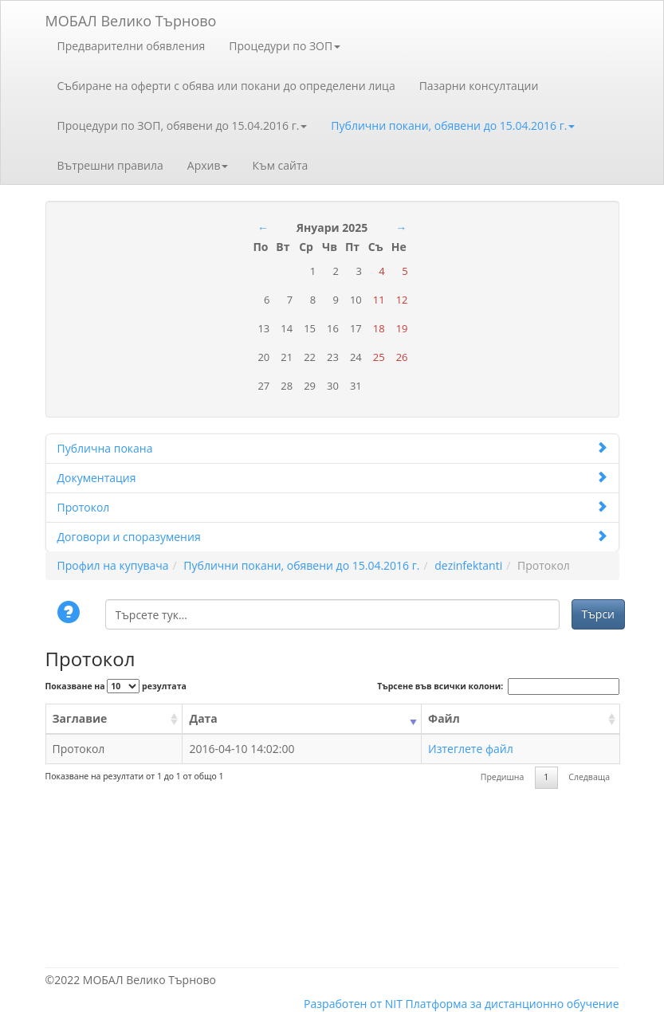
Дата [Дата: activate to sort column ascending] (203, 718)
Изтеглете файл (470, 748)
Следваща (589, 777)
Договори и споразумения (332, 536)
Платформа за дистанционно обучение (512, 1003)
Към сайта (280, 165)
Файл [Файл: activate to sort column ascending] (444, 718)
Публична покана (332, 448)
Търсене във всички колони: (498, 686)
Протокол (332, 507)
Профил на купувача (113, 565)
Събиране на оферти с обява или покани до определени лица (226, 85)
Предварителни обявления (131, 45)
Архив (208, 165)
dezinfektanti (468, 565)
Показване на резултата (116, 686)
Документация (332, 477)
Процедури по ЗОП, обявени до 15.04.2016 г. (182, 125)
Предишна (503, 777)
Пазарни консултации (479, 85)
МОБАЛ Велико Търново (131, 18)
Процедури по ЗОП (284, 45)
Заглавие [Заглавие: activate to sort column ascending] (80, 718)
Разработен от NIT (353, 1003)
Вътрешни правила (110, 165)
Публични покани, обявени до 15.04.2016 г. (453, 125)
